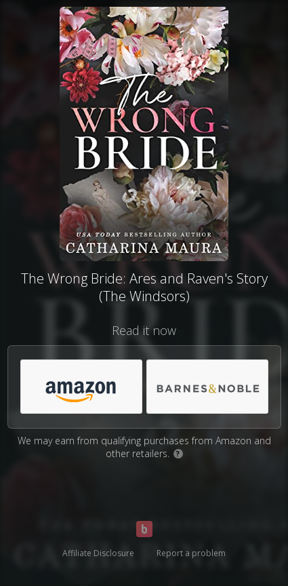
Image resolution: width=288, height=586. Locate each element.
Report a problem (191, 553)
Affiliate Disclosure (98, 553)
